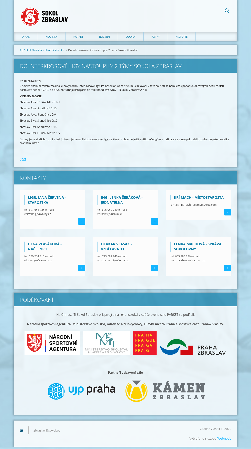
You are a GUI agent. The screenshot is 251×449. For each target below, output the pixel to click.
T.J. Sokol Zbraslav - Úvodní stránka (42, 53)
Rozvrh (104, 39)
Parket (78, 39)
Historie (182, 39)
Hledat (227, 11)
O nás (26, 39)
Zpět (23, 161)
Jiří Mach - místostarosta (199, 199)
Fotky (155, 39)
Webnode (224, 441)
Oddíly (131, 39)
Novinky (52, 39)
